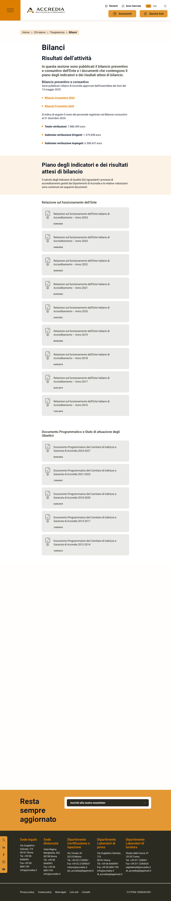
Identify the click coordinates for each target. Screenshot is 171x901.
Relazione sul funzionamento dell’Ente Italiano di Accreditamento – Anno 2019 (82, 332)
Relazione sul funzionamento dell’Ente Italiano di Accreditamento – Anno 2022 (82, 262)
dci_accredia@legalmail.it (80, 870)
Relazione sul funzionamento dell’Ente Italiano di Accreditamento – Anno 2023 (82, 239)
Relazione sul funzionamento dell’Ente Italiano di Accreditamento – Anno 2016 (82, 403)
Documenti (122, 14)
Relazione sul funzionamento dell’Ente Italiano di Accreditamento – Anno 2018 (82, 356)
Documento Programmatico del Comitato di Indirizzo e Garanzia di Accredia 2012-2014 (85, 542)
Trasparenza (57, 32)
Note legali (60, 892)
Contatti (86, 892)
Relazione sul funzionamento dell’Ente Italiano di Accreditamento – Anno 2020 (82, 309)
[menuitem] (148, 6)
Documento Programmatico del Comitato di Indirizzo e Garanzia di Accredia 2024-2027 (85, 449)
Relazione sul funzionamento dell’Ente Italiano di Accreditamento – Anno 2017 (82, 379)
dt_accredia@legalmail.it (138, 870)
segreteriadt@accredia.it (138, 867)
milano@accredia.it (77, 867)
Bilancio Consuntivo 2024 (60, 97)
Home (26, 32)
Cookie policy (45, 892)
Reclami (111, 6)
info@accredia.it (28, 870)
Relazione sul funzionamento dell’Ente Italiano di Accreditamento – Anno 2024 (82, 215)
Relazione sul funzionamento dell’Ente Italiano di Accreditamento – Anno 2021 (82, 286)
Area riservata (131, 6)
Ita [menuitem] (148, 6)
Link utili (74, 892)
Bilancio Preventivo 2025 (59, 106)
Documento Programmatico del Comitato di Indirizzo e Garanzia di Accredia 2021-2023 (85, 472)
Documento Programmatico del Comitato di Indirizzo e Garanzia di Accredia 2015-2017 (85, 519)
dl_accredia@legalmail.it (109, 874)
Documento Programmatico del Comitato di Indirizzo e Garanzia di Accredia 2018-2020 (85, 495)
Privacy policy (27, 892)
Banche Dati (154, 14)
